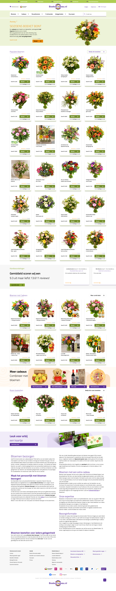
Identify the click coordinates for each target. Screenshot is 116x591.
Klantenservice (96, 554)
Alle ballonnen (98, 387)
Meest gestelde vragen (98, 551)
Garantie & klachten (14, 564)
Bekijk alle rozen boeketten (95, 390)
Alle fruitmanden (40, 387)
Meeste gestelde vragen (15, 555)
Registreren (93, 6)
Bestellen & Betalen (14, 558)
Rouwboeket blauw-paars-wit (76, 271)
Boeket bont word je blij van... (105, 271)
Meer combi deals (98, 295)
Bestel (38, 41)
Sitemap (54, 560)
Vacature (54, 564)
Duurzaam (32, 558)
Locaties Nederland (56, 555)
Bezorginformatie (13, 560)
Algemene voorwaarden (57, 562)
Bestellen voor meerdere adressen (37, 555)
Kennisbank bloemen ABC (77, 551)
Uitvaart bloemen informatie (16, 562)
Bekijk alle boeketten (97, 52)
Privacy (31, 560)
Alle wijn (78, 387)
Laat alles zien (17, 285)
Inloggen (86, 6)
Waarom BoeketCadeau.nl (57, 553)
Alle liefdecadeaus (59, 387)
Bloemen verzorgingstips (77, 554)
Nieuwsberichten (75, 557)
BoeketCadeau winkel (56, 558)
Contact (11, 553)
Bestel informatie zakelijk (35, 553)
